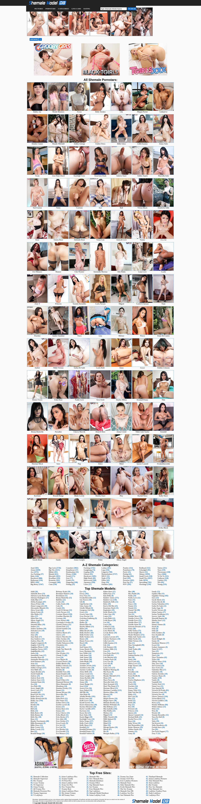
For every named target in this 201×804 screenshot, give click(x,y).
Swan (154, 645)
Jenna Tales (84, 680)
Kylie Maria (108, 612)
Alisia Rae (34, 618)
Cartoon (59, 618)
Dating (87, 9)
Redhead (142, 568)
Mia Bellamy (108, 707)
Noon (130, 653)
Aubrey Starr (36, 680)
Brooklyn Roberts (63, 594)
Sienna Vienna (157, 624)
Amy (32, 635)
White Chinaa (157, 707)
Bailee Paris (35, 696)
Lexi (105, 635)
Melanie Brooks (109, 703)
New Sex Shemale (155, 787)
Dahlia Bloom (61, 664)
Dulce (58, 696)
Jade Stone (84, 655)
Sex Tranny (93, 787)
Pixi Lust (131, 696)
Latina (104, 568)
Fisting (68, 584)
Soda (154, 629)
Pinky (130, 694)
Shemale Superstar (40, 779)
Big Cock (52, 568)
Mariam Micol (108, 688)
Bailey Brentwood (37, 699)
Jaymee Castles (85, 670)
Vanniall (155, 682)
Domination (70, 572)
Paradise (131, 672)
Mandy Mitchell (109, 676)
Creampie (52, 582)
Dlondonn (60, 686)
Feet (67, 578)
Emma (58, 707)
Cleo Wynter (61, 653)
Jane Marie (84, 659)
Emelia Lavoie (61, 705)
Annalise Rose (36, 657)
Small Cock (143, 576)
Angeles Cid (35, 645)
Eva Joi (59, 725)
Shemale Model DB (48, 803)
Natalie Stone (133, 624)
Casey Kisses (61, 620)
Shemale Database (96, 781)
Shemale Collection (40, 777)
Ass (32, 572)
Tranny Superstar (40, 793)
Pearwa (131, 688)
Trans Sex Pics (67, 785)
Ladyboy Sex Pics (127, 793)
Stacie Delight (157, 639)
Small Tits (143, 578)
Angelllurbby (36, 651)
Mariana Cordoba (110, 690)
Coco (58, 657)
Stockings (143, 584)
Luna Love (107, 668)
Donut (58, 690)
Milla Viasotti (108, 717)
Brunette (52, 580)
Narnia (131, 612)
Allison (33, 622)
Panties (126, 568)
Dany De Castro (62, 676)
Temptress (156, 653)
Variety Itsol (156, 684)
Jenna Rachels (85, 678)
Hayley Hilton (85, 627)
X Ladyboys (38, 795)
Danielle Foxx (61, 672)
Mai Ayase (107, 672)
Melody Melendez (110, 705)
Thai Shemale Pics (156, 781)
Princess (131, 711)
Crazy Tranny (38, 783)
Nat (129, 614)
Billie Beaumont (37, 723)
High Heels (88, 578)
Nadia (130, 596)
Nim (130, 643)
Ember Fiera (61, 703)
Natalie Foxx (133, 620)
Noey (130, 651)
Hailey (82, 622)
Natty (130, 629)
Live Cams (76, 9)
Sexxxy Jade (156, 616)
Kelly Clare (84, 723)
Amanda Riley (36, 624)
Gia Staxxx (84, 600)
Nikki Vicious (133, 641)
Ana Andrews (36, 639)
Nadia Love (132, 598)
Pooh (130, 703)
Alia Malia (35, 614)
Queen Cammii (134, 715)
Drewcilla (59, 694)
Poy (129, 707)
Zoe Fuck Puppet (158, 731)
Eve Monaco (61, 733)
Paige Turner (133, 666)
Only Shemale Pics (127, 785)
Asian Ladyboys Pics (69, 777)
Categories (63, 9)
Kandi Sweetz (85, 703)
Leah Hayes (107, 620)
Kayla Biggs (84, 717)
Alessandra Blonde (38, 608)
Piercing (126, 576)
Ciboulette (60, 645)
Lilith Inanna (108, 643)
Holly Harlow (85, 633)
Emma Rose (60, 709)
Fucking (87, 568)
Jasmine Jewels (85, 666)
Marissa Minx (108, 692)
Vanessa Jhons (157, 676)
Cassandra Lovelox (63, 622)
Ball (32, 703)
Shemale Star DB (126, 791)
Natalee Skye (133, 616)
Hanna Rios (84, 624)
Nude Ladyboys (155, 793)
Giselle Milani (85, 608)
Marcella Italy (108, 682)
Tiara (154, 655)
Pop (129, 705)
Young (160, 584)
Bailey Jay (35, 701)
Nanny (130, 606)
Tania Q (155, 649)
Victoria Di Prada (158, 690)
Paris (130, 674)
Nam (130, 600)
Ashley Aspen (36, 666)
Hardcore (87, 576)
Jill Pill (82, 692)
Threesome (162, 572)
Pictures (38, 9)
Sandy (154, 592)
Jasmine (83, 664)
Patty (130, 682)
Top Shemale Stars (96, 785)
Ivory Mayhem (85, 651)
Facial (68, 576)
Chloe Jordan (61, 639)
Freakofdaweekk (86, 598)
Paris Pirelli (132, 676)
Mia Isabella (108, 709)
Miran (105, 729)
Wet (159, 582)
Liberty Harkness (110, 639)
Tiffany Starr (157, 662)
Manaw (106, 674)
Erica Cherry (61, 713)
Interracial (88, 580)
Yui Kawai (156, 723)
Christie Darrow (62, 641)
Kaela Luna (84, 699)
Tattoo (160, 568)
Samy (130, 733)
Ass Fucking (35, 574)
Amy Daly (34, 637)
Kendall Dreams (86, 729)
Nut (129, 657)
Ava (32, 684)
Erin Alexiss (60, 717)
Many (105, 678)
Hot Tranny (153, 785)
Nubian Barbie (133, 655)
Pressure (131, 709)
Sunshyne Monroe (159, 643)
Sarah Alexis (156, 600)
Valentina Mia (157, 670)
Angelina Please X (37, 647)
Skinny (142, 574)
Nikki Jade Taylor (135, 637)
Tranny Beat (66, 789)
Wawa (154, 703)
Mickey (106, 713)
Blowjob (52, 576)
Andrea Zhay (36, 641)
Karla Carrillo (85, 709)
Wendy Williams (158, 705)
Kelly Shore (84, 725)
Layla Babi (107, 618)
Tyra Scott (156, 668)
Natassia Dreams (134, 627)
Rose (130, 721)
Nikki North (133, 639)
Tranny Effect (94, 783)
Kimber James (108, 598)
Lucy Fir (106, 664)
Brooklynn (60, 596)
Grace (82, 612)
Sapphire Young (158, 596)
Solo (141, 580)
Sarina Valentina (158, 604)
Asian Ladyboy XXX (69, 783)
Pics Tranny (37, 781)
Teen (159, 570)
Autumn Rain (36, 682)
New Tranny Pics (68, 787)
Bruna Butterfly (62, 598)
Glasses (86, 574)
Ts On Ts (161, 576)
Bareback (34, 578)
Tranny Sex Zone (126, 777)
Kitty (105, 604)
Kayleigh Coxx (85, 719)
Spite (154, 637)
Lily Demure (108, 647)
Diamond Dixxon (62, 682)
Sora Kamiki (157, 635)
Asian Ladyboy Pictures (158, 779)
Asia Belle (34, 670)
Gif (81, 602)
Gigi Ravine (84, 604)
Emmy (58, 711)
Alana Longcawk (37, 606)
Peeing (125, 574)
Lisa (105, 651)
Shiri (154, 622)
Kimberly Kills (109, 602)
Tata (153, 651)
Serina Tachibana (158, 614)
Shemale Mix (94, 777)
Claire (58, 651)
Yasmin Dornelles (158, 715)
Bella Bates (35, 713)
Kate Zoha (84, 715)
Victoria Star (157, 694)
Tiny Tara (155, 664)
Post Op (126, 582)
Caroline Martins (62, 616)
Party (125, 572)
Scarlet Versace (157, 610)
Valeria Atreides (158, 674)
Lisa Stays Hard (109, 653)
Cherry (59, 635)
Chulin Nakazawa (63, 643)
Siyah (154, 627)
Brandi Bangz (36, 733)
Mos (130, 592)
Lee (104, 622)
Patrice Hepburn (134, 680)
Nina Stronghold (134, 645)
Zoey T (154, 733)
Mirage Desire (108, 727)
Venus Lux (156, 686)
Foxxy (82, 594)
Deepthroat (70, 570)
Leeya (105, 624)
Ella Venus (60, 701)
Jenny (82, 682)
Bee (32, 707)
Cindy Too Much (62, 649)
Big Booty (34, 584)
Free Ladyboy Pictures (129, 781)
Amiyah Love (36, 631)
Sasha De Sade (157, 606)
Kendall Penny (85, 731)
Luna (105, 666)
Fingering (69, 582)
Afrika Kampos (37, 602)
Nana (130, 602)
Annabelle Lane (37, 655)
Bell (32, 709)
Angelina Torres (37, 649)
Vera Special (156, 688)
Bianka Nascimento (38, 721)
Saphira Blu (156, 594)
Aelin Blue (35, 600)
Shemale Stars (125, 783)
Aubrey (33, 676)
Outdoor (105, 584)
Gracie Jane (84, 614)
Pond (130, 701)
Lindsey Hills (108, 649)
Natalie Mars (133, 622)
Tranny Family (67, 779)
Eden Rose (60, 699)
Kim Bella (107, 596)
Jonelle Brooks (85, 696)
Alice (32, 616)
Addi (32, 592)
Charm (59, 631)
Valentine (155, 672)
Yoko (154, 721)
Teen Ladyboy (154, 783)
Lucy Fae (106, 662)
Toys (159, 574)
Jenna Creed (84, 674)
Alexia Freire (36, 612)
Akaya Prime (36, 604)
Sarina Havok (157, 602)
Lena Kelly (107, 629)
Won (153, 711)
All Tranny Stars (68, 795)
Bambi (33, 705)
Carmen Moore (62, 614)
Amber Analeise (37, 629)
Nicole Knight (133, 633)
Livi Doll (106, 655)
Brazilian (52, 578)
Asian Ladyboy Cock (97, 795)
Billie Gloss (35, 725)
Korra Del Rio (108, 606)
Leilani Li (107, 627)
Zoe (153, 729)
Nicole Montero (134, 635)
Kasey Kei (83, 713)
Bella (32, 711)
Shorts (141, 572)
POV (125, 584)
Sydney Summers (158, 647)
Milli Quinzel (108, 719)
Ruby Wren (132, 723)
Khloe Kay (107, 594)
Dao (57, 678)
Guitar (82, 620)
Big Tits (52, 570)
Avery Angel (35, 688)
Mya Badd (132, 594)
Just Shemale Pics (127, 795)
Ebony (68, 574)
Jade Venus (84, 657)
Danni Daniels (61, 674)
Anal (32, 568)
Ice (81, 645)
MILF (104, 576)
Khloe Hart (107, 592)
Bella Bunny (35, 715)
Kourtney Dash (109, 608)
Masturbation (107, 574)
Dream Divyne (61, 692)
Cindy (58, 647)
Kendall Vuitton (86, 733)
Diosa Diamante (62, 684)
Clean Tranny (38, 787)
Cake (58, 606)
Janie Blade (84, 662)
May (105, 696)
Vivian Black (157, 699)
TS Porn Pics (67, 781)
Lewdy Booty (108, 633)
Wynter (155, 713)
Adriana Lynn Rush (38, 596)
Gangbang (88, 570)
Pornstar (126, 580)
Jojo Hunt (83, 694)
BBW (33, 582)
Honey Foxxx (85, 641)
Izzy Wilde (84, 653)
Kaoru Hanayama (86, 705)
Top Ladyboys (94, 791)
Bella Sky (34, 717)
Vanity (154, 680)
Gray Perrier (85, 616)
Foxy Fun (83, 596)
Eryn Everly (61, 723)
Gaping (86, 572)
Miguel (106, 715)
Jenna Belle (84, 672)
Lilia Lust (107, 641)
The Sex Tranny (126, 789)
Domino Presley (62, 688)
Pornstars (51, 9)
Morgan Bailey (109, 733)
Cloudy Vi (60, 655)
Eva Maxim (60, 729)
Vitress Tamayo (158, 696)
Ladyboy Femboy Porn (157, 791)
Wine (154, 709)
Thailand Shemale (156, 777)
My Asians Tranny (69, 793)
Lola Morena (108, 657)
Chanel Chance (62, 624)
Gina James (84, 606)
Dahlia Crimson (62, 666)
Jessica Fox (84, 688)
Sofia (154, 631)
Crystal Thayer (62, 662)
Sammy (131, 731)
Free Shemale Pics (96, 789)
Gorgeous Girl (85, 610)
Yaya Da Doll (157, 717)
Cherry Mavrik (62, 637)
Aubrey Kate (36, 678)
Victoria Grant (157, 692)
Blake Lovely (36, 729)
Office (104, 580)
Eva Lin (59, 727)
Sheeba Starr (157, 620)
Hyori (82, 643)
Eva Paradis (60, 731)
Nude (104, 578)
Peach (130, 684)
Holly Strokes (85, 637)
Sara (153, 598)
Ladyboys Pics (154, 795)
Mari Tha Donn (109, 686)
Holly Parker (85, 635)
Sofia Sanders (157, 633)
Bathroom (34, 580)
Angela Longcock (37, 643)
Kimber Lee (108, 600)
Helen (82, 629)
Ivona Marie (84, 649)
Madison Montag (109, 670)
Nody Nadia (132, 649)
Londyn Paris (108, 659)
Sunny (154, 641)
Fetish (68, 580)
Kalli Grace (84, 701)
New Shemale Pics (96, 779)
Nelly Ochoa (133, 631)
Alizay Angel (35, 620)
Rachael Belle (133, 717)
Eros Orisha (60, 721)
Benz (32, 719)
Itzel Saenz (84, 647)
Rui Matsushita (134, 725)
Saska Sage (156, 608)
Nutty (130, 659)
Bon (32, 731)
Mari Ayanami (108, 684)
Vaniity (154, 678)
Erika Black (60, 715)
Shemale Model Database (99, 793)
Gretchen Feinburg (87, 618)
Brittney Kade (61, 592)
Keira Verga (84, 721)
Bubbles (59, 600)
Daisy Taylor (61, 668)
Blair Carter (35, 727)
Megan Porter (108, 699)
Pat (129, 678)
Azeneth (34, 692)
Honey (82, 639)
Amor (33, 633)
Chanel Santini (61, 629)
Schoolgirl (143, 570)
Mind (105, 723)
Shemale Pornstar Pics (42, 791)
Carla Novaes (61, 612)
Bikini (51, 572)
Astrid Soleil (35, 674)
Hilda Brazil (84, 631)
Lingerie (105, 572)
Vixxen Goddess (158, 701)
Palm (130, 668)
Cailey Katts (61, 604)
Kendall (83, 727)
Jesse (81, 686)
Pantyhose (127, 570)
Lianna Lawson (109, 637)
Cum (51, 584)
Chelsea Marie (61, 633)
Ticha (154, 659)
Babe (32, 576)
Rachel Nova (133, 719)
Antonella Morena (38, 659)
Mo (104, 731)
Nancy (130, 604)
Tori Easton (156, 666)
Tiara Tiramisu (157, 657)
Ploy (130, 699)
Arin (32, 664)
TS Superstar (38, 785)
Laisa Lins (107, 614)
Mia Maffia (107, 711)
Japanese (87, 582)
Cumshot (69, 568)
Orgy (103, 582)
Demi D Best (61, 680)
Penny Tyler (132, 690)
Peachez (131, 686)
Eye (81, 592)
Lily (104, 645)
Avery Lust (35, 690)
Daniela (59, 670)
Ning (130, 647)
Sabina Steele (133, 729)
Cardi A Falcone (62, 610)
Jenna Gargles (85, 676)
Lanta (105, 616)
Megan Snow (108, 701)
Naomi (130, 608)
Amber (33, 627)
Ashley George (36, 668)
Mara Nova (107, 680)
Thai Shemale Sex (155, 789)
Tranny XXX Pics (127, 779)
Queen (130, 713)
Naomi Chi (132, 610)
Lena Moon (107, 631)
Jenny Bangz (84, 684)
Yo (153, 719)
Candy (58, 608)
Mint (105, 725)
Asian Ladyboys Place (70, 791)
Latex (86, 584)
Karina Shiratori (86, 707)
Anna (33, 653)
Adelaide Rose (36, 594)
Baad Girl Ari (36, 694)
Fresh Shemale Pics (127, 787)
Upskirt (160, 580)
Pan (129, 670)
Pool (124, 578)
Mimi (105, 721)
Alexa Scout (35, 610)
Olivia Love (132, 664)
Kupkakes (107, 610)
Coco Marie (60, 659)
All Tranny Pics (39, 789)
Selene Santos (157, 612)
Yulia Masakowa (158, 725)
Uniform (161, 578)
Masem (106, 694)
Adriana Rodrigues (38, 598)
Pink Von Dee (133, 692)
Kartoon (83, 711)
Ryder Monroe (133, 727)
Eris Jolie (59, 719)
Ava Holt (34, 686)
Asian (33, 570)
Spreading (143, 582)
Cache (58, 602)
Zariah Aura (156, 727)
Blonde (51, 574)
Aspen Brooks (36, 672)
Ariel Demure (36, 662)
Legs (103, 570)
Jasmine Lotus (85, 668)
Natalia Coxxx (133, 618)
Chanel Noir (60, 627)
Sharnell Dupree (158, 618)
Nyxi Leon (132, 662)
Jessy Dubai (84, 690)
